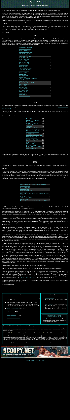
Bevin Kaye (45, 318)
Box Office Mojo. (49, 304)
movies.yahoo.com (11, 315)
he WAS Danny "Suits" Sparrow (28, 277)
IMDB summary (49, 298)
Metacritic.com (10, 311)
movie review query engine (13, 318)
